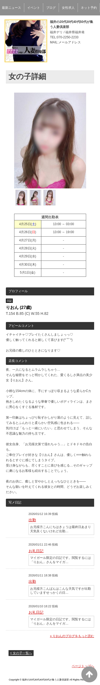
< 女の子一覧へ (21, 653)
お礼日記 (36, 551)
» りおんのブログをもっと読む (72, 636)
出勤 (32, 520)
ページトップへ (83, 666)
